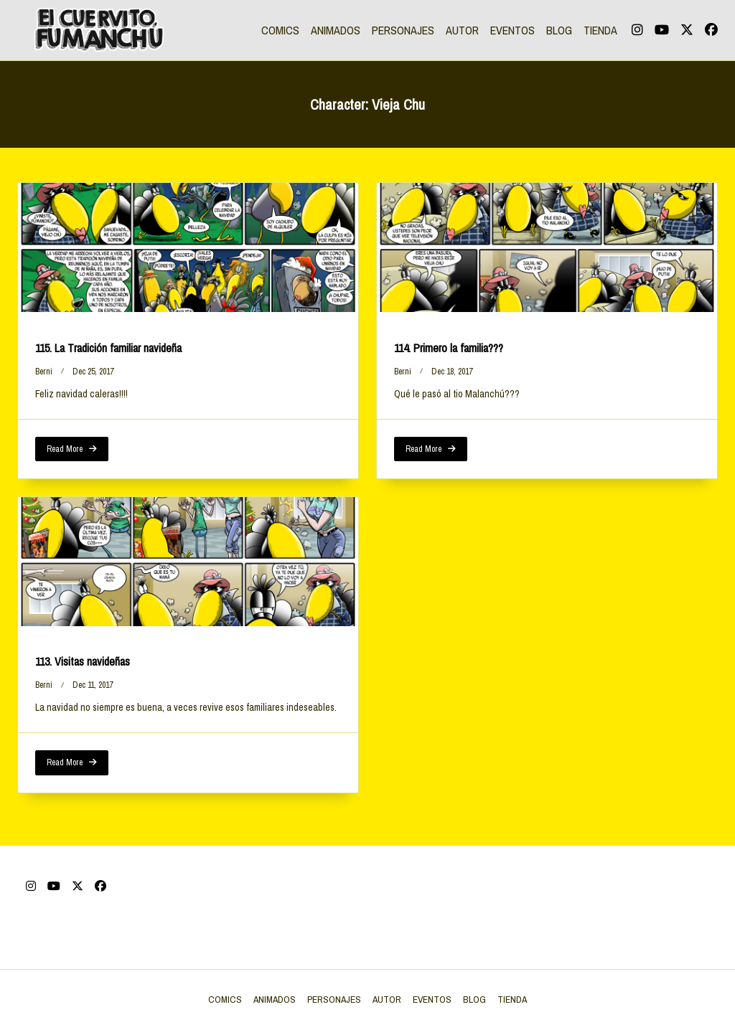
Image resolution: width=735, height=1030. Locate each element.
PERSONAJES (403, 30)
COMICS (280, 30)
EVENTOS (512, 30)
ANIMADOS (335, 30)
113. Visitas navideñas (82, 661)
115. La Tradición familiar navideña (108, 348)
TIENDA (600, 30)
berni (43, 371)
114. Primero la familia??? (448, 348)
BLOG (559, 30)
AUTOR (462, 30)
